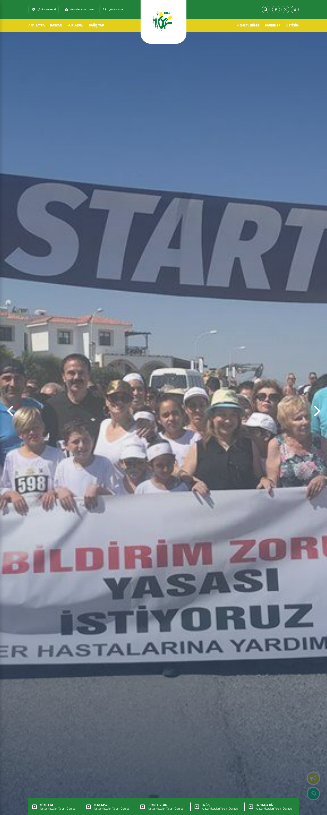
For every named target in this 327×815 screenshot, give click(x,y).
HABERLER (272, 25)
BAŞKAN (56, 25)
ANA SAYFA (36, 25)
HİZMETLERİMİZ (248, 25)
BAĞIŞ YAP (96, 25)
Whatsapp (313, 794)
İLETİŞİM (292, 25)
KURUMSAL (76, 25)
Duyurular (313, 778)
